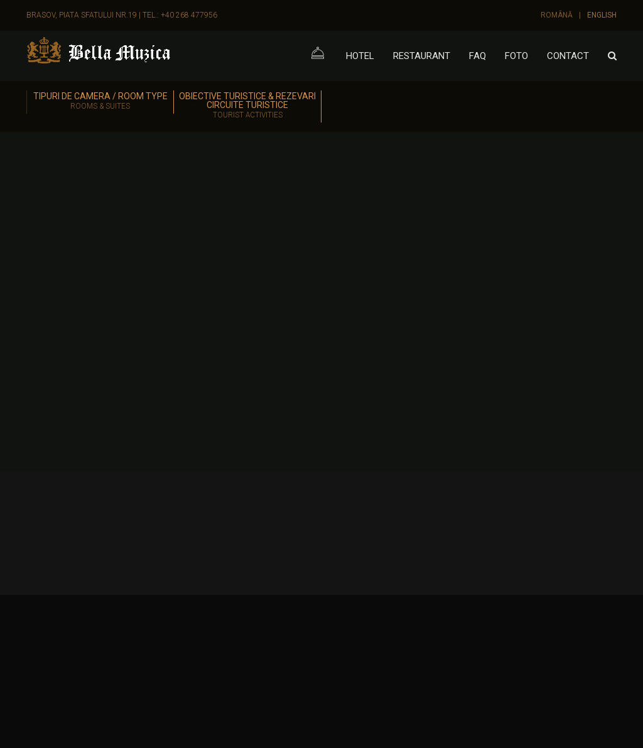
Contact (568, 56)
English (602, 15)
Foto (516, 56)
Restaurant (421, 56)
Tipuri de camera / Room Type (100, 101)
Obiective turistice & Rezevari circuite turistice (247, 106)
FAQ (477, 56)
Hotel (360, 56)
